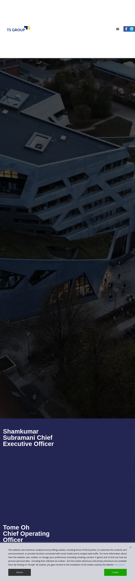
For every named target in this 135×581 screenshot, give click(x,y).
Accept (115, 572)
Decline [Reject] (19, 572)
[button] (117, 28)
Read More (120, 564)
